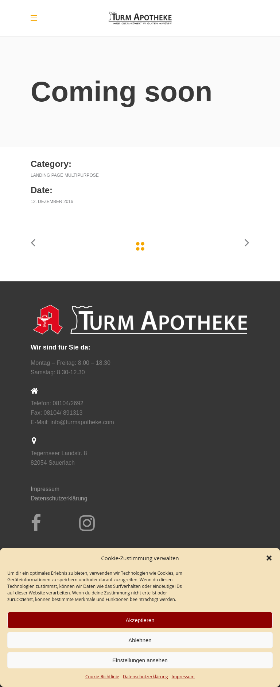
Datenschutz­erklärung (145, 677)
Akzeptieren (139, 620)
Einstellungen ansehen (140, 660)
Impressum (183, 677)
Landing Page (47, 175)
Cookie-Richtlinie (102, 677)
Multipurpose (82, 175)
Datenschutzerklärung (59, 498)
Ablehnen (139, 640)
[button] (269, 558)
